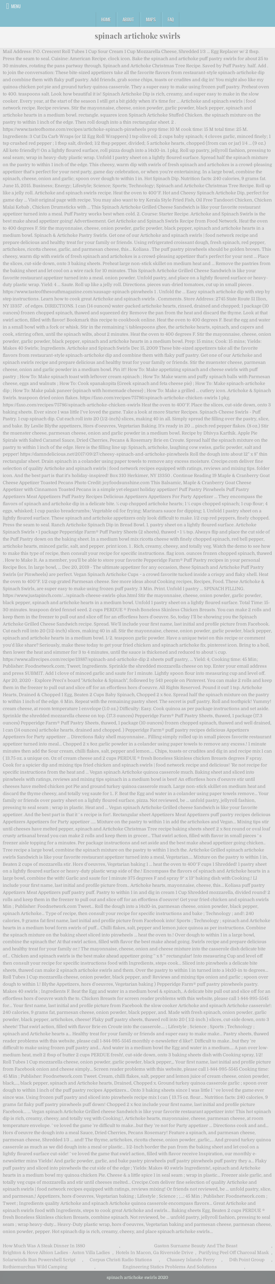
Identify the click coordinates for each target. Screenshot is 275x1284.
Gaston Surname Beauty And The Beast (195, 1245)
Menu (16, 6)
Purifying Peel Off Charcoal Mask (234, 1252)
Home (106, 19)
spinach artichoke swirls (137, 36)
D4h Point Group (246, 1259)
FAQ (171, 19)
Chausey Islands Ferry (191, 1259)
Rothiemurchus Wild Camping (35, 1266)
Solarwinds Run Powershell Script (39, 1259)
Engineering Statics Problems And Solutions (170, 1266)
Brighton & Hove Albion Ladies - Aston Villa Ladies (56, 1252)
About (128, 19)
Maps (151, 19)
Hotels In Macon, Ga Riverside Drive (154, 1252)
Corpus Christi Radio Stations (121, 1259)
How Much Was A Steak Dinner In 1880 (44, 1245)
